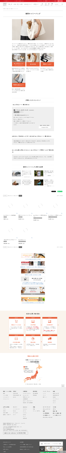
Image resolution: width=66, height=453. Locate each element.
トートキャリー (16, 409)
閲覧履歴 (46, 4)
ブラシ (4, 409)
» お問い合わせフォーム (49, 331)
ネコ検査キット (46, 415)
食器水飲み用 (56, 395)
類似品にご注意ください (25, 449)
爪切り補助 (5, 412)
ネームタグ (15, 412)
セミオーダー (26, 395)
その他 (54, 406)
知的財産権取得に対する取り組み (26, 446)
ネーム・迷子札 (36, 410)
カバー (14, 414)
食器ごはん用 (56, 393)
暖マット (45, 397)
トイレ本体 (5, 395)
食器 (54, 391)
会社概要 (22, 442)
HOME (4, 8)
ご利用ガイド (36, 4)
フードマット (56, 398)
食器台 (54, 397)
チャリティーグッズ (47, 417)
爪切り (4, 410)
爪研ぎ (14, 391)
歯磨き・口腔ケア (7, 414)
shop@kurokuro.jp (10, 429)
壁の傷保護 (35, 393)
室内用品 (35, 391)
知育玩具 (25, 418)
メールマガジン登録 (52, 443)
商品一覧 (10, 4)
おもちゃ (25, 406)
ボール (24, 410)
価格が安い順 (10, 195)
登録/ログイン (42, 4)
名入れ (14, 397)
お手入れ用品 (6, 406)
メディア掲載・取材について (26, 444)
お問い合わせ (6, 449)
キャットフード (46, 409)
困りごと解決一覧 (57, 413)
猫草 (44, 411)
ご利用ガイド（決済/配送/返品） (9, 444)
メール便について (57, 415)
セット (54, 402)
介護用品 (25, 391)
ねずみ (24, 414)
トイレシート (6, 398)
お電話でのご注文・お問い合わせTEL (15, 433)
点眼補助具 (25, 398)
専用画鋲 (35, 395)
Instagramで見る (45, 127)
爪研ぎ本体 (15, 393)
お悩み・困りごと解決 (18, 4)
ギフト (54, 409)
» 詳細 (33, 330)
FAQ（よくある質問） (7, 446)
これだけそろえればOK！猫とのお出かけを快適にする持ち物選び (27, 181)
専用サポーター (26, 397)
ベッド (44, 393)
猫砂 (4, 393)
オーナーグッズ (46, 406)
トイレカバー (6, 397)
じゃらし (25, 412)
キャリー (15, 406)
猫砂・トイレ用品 (7, 391)
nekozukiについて (28, 4)
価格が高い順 (16, 195)
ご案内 (4, 451)
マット (44, 395)
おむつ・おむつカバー (28, 400)
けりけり (25, 409)
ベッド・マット (46, 391)
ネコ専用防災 (46, 413)
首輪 (34, 406)
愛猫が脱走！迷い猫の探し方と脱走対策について (49, 172)
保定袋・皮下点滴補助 (28, 402)
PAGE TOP (63, 386)
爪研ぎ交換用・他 (17, 395)
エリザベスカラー (27, 393)
